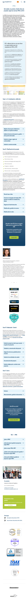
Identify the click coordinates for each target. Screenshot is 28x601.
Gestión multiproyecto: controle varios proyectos (12, 365)
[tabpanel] (14, 264)
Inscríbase (10, 505)
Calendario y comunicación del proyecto (12, 348)
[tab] (14, 129)
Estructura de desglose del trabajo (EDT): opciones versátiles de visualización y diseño (12, 199)
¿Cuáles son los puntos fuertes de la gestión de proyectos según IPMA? (13, 452)
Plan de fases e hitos (8, 194)
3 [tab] (16, 282)
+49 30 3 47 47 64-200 (8, 487)
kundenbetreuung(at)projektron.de (11, 489)
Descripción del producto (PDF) (13, 517)
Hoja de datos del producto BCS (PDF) (14, 520)
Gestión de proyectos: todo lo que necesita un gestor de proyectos (13, 344)
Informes (6, 391)
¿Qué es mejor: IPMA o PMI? (10, 448)
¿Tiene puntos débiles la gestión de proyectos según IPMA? (11, 457)
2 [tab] (14, 282)
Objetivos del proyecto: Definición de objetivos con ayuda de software (11, 129)
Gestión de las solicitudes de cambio (11, 357)
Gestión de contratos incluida (10, 144)
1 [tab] (12, 282)
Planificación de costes (9, 212)
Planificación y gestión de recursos (11, 208)
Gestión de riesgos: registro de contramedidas (10, 140)
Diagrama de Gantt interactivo (10, 204)
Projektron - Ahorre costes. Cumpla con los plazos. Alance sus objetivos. (7, 2)
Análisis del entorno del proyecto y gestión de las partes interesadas (13, 135)
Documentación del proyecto (10, 361)
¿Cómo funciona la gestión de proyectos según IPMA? (12, 443)
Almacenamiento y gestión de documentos (13, 394)
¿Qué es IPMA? (7, 439)
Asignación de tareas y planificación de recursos (12, 352)
